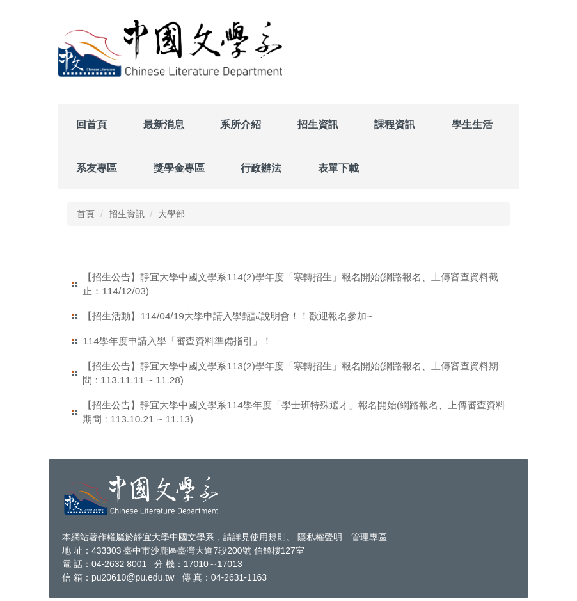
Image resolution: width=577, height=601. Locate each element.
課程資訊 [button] (394, 124)
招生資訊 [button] (317, 124)
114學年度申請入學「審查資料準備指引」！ (177, 340)
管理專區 (369, 537)
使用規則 (268, 537)
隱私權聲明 (319, 537)
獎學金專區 (179, 168)
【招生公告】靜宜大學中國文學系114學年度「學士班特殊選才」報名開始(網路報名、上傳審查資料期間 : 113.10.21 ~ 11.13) (294, 411)
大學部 (171, 214)
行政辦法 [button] (261, 168)
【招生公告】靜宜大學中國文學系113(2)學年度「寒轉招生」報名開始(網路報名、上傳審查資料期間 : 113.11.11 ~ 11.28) (290, 372)
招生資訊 (127, 214)
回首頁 (91, 124)
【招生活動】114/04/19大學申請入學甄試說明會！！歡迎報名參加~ (227, 315)
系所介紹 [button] (240, 124)
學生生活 (472, 124)
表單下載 (338, 168)
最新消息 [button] (163, 124)
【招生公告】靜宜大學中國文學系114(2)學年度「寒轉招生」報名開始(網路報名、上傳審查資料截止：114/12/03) (290, 283)
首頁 (86, 214)
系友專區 (96, 168)
